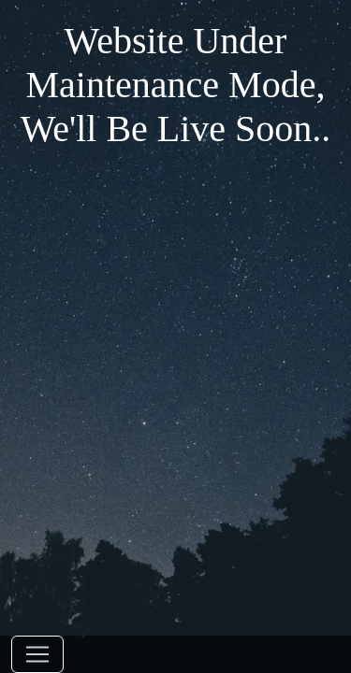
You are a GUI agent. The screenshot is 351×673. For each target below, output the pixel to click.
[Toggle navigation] (37, 654)
